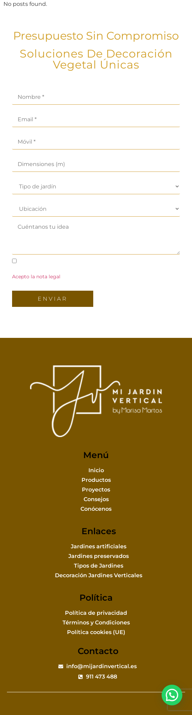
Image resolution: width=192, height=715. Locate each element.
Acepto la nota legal (36, 276)
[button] (178, 15)
